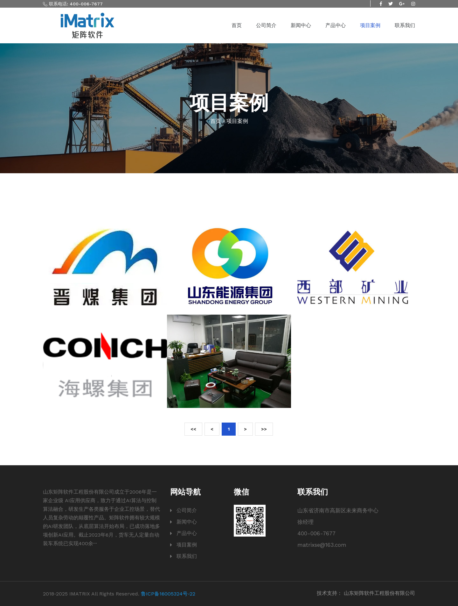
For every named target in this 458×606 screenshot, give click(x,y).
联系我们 (405, 25)
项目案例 (370, 25)
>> (264, 428)
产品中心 (335, 25)
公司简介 (266, 25)
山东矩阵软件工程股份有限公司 (379, 593)
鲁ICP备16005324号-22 (168, 594)
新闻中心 (301, 25)
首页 (237, 25)
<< (193, 428)
